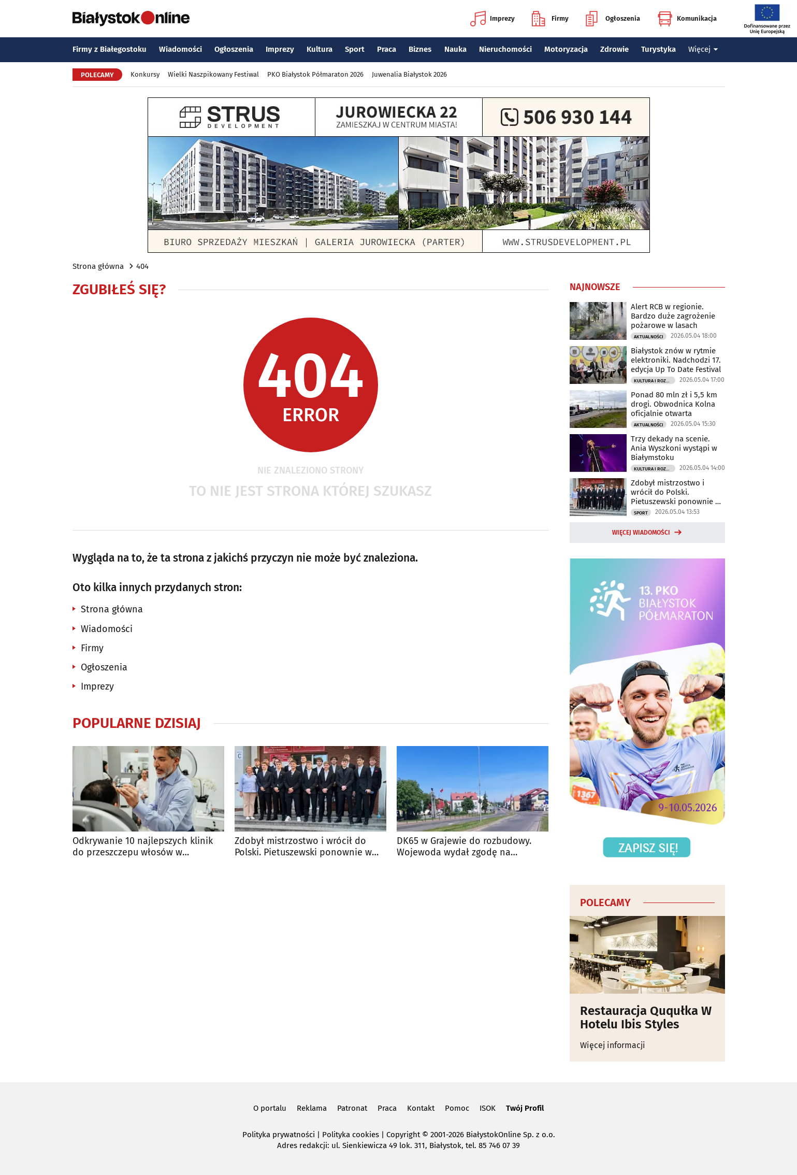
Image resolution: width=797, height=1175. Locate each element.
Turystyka (658, 49)
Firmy (550, 18)
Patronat (352, 1108)
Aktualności (648, 336)
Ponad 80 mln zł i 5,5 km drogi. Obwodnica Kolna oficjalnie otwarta (674, 404)
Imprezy (492, 18)
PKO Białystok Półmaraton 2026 (315, 74)
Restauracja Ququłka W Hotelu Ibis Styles (646, 1017)
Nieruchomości (505, 49)
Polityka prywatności (278, 1134)
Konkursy (145, 74)
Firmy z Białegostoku (110, 49)
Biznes (420, 49)
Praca (386, 49)
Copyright (403, 1134)
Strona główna (98, 266)
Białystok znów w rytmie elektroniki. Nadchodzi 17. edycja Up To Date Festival (676, 360)
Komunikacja (687, 18)
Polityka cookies (350, 1134)
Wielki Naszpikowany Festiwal (213, 74)
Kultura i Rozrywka (654, 380)
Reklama (312, 1108)
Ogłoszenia (613, 18)
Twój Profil (525, 1108)
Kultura (319, 49)
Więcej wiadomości (641, 532)
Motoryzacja (566, 49)
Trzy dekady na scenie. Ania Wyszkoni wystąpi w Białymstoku (674, 448)
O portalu (269, 1108)
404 (142, 266)
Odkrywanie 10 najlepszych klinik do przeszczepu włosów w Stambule (143, 847)
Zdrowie (614, 49)
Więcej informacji (612, 1045)
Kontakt (420, 1108)
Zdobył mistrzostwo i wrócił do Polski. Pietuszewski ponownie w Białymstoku (303, 847)
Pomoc (457, 1108)
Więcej (703, 49)
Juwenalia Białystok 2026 (409, 74)
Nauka (455, 49)
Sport (355, 49)
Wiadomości (180, 49)
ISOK (488, 1108)
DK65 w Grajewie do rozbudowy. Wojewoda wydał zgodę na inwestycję (464, 847)
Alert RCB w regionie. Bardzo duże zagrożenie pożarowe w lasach (673, 316)
